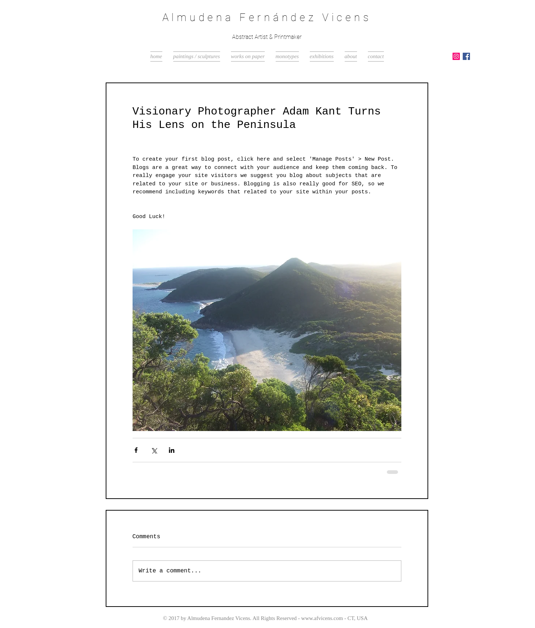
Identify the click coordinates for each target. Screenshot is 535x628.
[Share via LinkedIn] (171, 450)
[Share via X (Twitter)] (153, 450)
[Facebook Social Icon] (466, 56)
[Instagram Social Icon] (456, 56)
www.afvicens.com (322, 618)
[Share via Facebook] (136, 450)
